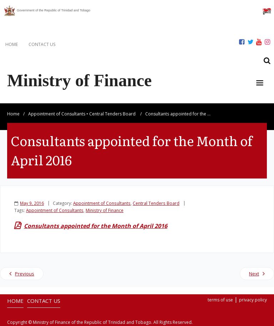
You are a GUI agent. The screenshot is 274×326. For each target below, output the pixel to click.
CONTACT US (42, 44)
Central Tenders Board (112, 114)
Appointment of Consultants (56, 114)
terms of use (220, 300)
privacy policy (253, 300)
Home (13, 114)
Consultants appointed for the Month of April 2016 (95, 226)
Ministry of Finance (104, 210)
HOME (11, 44)
